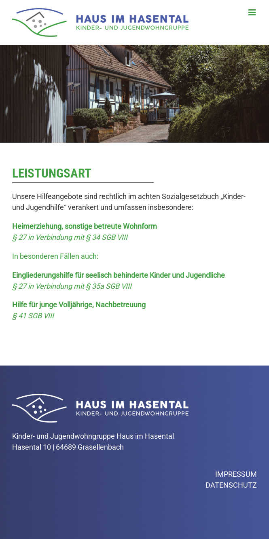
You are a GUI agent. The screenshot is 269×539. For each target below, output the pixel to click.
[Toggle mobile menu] (252, 12)
